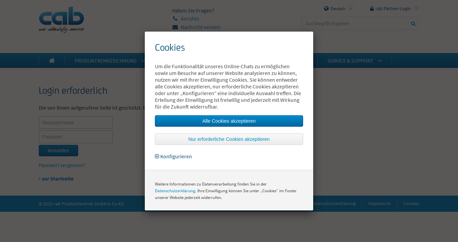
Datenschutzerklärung (175, 191)
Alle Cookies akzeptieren (229, 121)
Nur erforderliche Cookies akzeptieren (229, 139)
